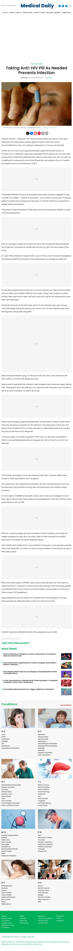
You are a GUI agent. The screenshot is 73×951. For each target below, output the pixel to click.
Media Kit (41, 916)
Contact (23, 918)
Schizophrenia (6, 886)
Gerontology (6, 796)
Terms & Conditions (45, 918)
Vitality (4, 916)
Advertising (24, 923)
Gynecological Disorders (10, 803)
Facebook (60, 916)
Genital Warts (6, 792)
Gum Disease (6, 801)
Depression (42, 741)
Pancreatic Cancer (45, 838)
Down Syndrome (44, 755)
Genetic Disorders (8, 787)
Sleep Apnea (6, 904)
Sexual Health (6, 895)
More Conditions (66, 705)
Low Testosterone (44, 803)
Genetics (4, 789)
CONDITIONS (66, 12)
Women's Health (44, 897)
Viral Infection (43, 893)
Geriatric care (6, 794)
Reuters (49, 78)
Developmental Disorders (47, 746)
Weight (40, 895)
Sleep (3, 902)
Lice (39, 796)
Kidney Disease (43, 787)
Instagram (60, 921)
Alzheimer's (5, 746)
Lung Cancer (43, 805)
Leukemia (41, 794)
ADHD (3, 737)
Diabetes (41, 748)
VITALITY (5, 12)
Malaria (4, 838)
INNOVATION (27, 12)
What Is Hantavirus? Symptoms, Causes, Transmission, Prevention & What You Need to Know (29, 655)
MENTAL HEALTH (15, 12)
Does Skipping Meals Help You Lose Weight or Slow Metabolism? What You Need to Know (30, 673)
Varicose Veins (43, 890)
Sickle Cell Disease (8, 897)
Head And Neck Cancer (10, 805)
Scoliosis (4, 888)
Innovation (5, 921)
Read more (37, 944)
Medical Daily (37, 5)
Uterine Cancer (43, 888)
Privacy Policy (43, 921)
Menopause (5, 847)
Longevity (41, 801)
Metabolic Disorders (8, 856)
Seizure (4, 890)
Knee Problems (43, 789)
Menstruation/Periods (9, 849)
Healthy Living (6, 923)
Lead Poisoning (43, 792)
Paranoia (41, 840)
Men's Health (6, 842)
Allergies (4, 741)
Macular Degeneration (9, 835)
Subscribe (23, 921)
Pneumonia (42, 851)
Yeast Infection (43, 899)
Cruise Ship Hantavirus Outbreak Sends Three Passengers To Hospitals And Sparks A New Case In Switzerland (30, 681)
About (22, 916)
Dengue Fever (43, 737)
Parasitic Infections (45, 842)
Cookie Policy (43, 923)
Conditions (9, 704)
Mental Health (6, 851)
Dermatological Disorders (47, 744)
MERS (3, 853)
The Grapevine (36, 64)
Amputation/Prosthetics (10, 748)
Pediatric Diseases (45, 847)
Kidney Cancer (43, 785)
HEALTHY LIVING (39, 12)
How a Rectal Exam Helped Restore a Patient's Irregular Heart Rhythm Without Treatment (29, 664)
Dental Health (43, 739)
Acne (3, 734)
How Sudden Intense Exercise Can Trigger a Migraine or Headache (28, 689)
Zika (39, 902)
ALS (2, 744)
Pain (39, 835)
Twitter (58, 918)
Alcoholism (5, 739)
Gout (3, 798)
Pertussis (41, 849)
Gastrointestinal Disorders (11, 785)
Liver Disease (43, 798)
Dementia (41, 734)
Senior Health (6, 893)
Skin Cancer (5, 899)
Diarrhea (41, 750)
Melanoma (5, 840)
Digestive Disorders (45, 753)
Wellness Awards (53, 12)
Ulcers (40, 886)
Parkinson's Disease (45, 844)
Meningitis (5, 844)
